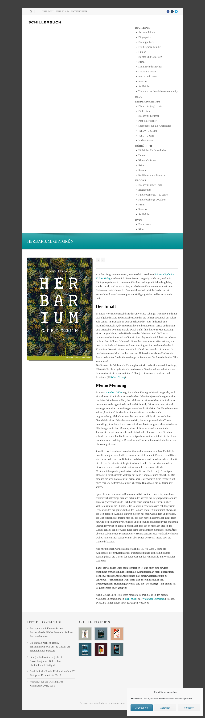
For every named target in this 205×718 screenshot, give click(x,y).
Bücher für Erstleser (148, 115)
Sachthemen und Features (151, 175)
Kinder (141, 229)
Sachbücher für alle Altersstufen (154, 125)
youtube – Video (114, 392)
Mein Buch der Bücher (150, 66)
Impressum (62, 11)
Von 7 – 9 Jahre (146, 135)
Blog (139, 96)
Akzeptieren (141, 707)
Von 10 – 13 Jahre (147, 130)
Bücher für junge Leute (150, 106)
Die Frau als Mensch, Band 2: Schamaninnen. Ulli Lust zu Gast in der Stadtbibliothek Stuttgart (50, 646)
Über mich (48, 11)
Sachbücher (144, 86)
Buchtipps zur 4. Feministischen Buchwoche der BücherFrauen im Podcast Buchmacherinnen (51, 632)
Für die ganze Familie (149, 47)
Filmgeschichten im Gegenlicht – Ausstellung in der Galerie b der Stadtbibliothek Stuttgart (47, 661)
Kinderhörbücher (147, 160)
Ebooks (140, 180)
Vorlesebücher (145, 140)
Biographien (144, 37)
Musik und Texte (147, 71)
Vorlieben (189, 707)
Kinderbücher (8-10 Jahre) (152, 199)
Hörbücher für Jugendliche (152, 150)
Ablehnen (165, 707)
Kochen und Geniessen (150, 56)
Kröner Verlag (117, 377)
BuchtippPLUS (146, 42)
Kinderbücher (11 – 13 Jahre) (153, 194)
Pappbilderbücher (147, 120)
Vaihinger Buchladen (154, 598)
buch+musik (131, 598)
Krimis (141, 61)
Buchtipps (142, 27)
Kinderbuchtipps (147, 101)
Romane (142, 81)
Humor (142, 52)
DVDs (138, 219)
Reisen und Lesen (147, 76)
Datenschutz (79, 11)
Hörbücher (143, 146)
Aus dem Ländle (146, 32)
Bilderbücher (145, 111)
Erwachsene (144, 224)
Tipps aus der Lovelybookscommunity (158, 91)
